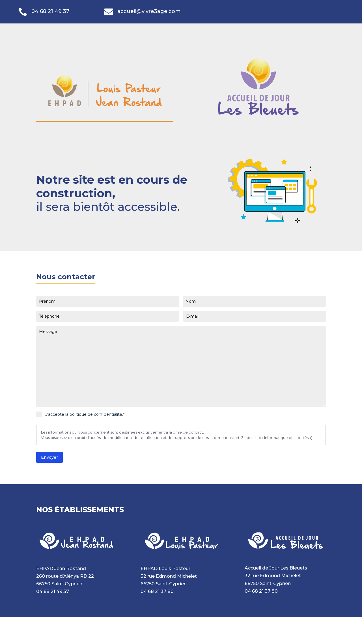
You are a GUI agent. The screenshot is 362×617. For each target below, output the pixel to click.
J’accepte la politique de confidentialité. (84, 414)
